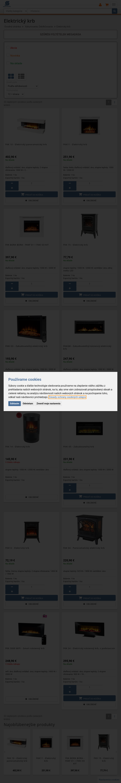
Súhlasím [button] (14, 403)
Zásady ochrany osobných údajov (67, 397)
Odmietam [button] (28, 403)
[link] (67, 397)
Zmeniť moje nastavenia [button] (48, 403)
